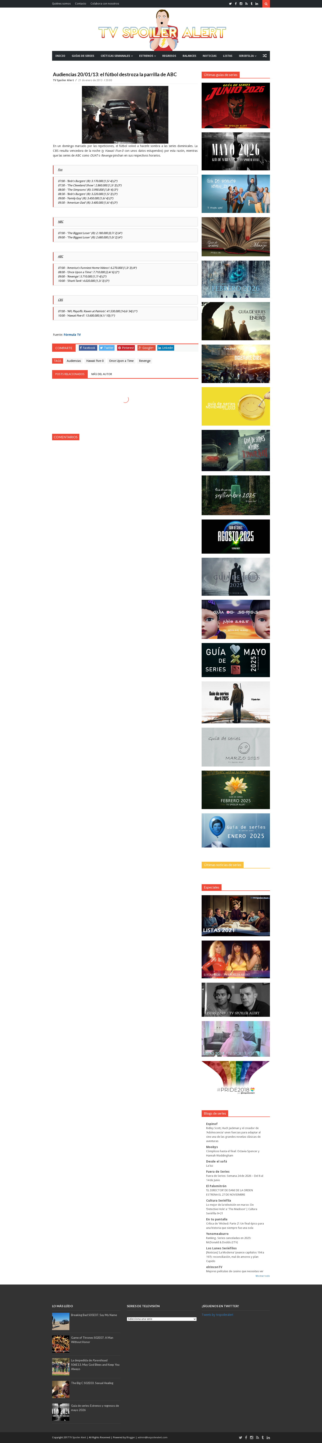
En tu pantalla (216, 1219)
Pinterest (126, 348)
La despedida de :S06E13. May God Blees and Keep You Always (95, 1365)
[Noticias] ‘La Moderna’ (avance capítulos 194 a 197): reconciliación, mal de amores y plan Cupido (235, 1257)
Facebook (87, 348)
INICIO (60, 55)
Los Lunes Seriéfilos (221, 1248)
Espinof (212, 1124)
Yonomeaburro (217, 1233)
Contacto (80, 3)
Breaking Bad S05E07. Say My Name (94, 1315)
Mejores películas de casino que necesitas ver (234, 1271)
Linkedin (165, 348)
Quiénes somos (61, 3)
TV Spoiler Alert (64, 80)
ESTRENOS (146, 55)
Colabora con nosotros (105, 3)
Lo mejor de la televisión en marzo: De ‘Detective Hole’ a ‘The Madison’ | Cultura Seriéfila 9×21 (231, 1209)
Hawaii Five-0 (95, 361)
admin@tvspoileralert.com (152, 1437)
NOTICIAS (210, 55)
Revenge (144, 361)
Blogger (130, 1437)
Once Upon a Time (121, 361)
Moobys (212, 1147)
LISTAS (227, 55)
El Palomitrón (216, 1186)
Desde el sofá (216, 1161)
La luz (209, 1165)
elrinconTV (214, 1267)
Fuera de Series (218, 1171)
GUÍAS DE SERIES (83, 55)
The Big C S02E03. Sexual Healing (92, 1383)
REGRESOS (169, 55)
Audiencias (74, 361)
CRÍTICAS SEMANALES (115, 55)
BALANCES (189, 55)
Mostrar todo (263, 1276)
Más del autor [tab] (101, 374)
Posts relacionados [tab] (69, 374)
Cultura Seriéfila (218, 1200)
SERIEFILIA (246, 55)
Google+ (146, 348)
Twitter (106, 348)
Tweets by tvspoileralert (217, 1314)
